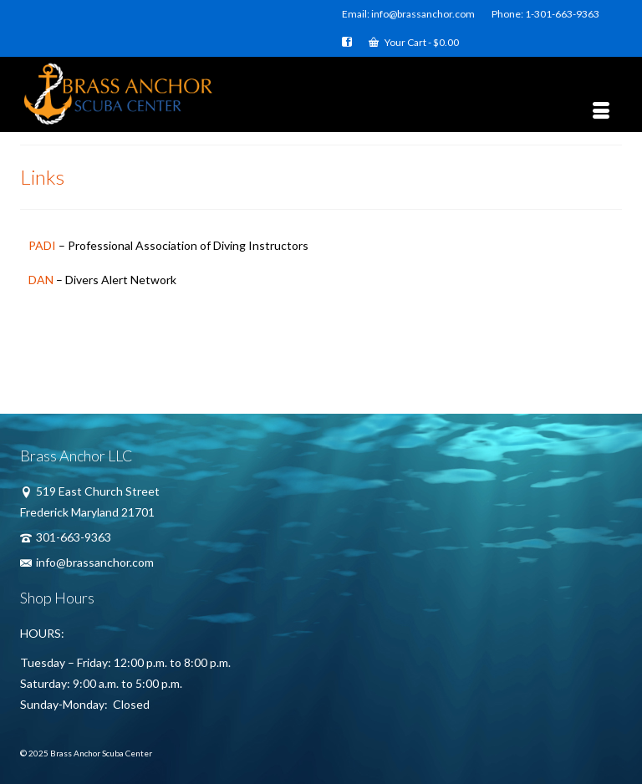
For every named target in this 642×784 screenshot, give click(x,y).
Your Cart (414, 42)
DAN (41, 279)
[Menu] (601, 111)
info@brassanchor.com (87, 562)
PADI (42, 245)
